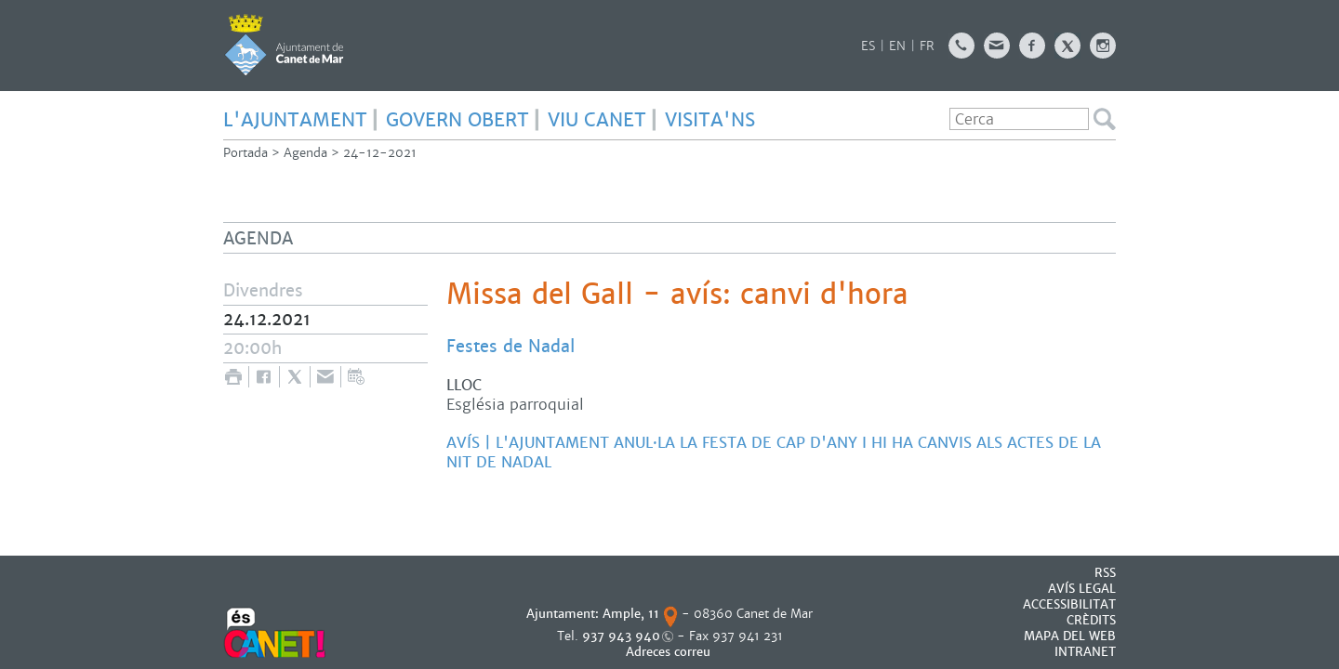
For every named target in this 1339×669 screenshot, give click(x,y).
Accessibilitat (1069, 604)
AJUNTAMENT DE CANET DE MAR (284, 44)
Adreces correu (670, 652)
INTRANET (1085, 652)
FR (927, 46)
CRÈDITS (1091, 620)
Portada (245, 153)
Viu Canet (597, 120)
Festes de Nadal (510, 346)
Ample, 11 (631, 614)
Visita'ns (710, 120)
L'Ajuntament (295, 120)
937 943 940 (621, 636)
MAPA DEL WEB (1070, 636)
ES (868, 46)
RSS (1105, 573)
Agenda (305, 153)
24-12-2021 (380, 153)
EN (897, 46)
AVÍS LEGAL (1082, 589)
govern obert (457, 120)
